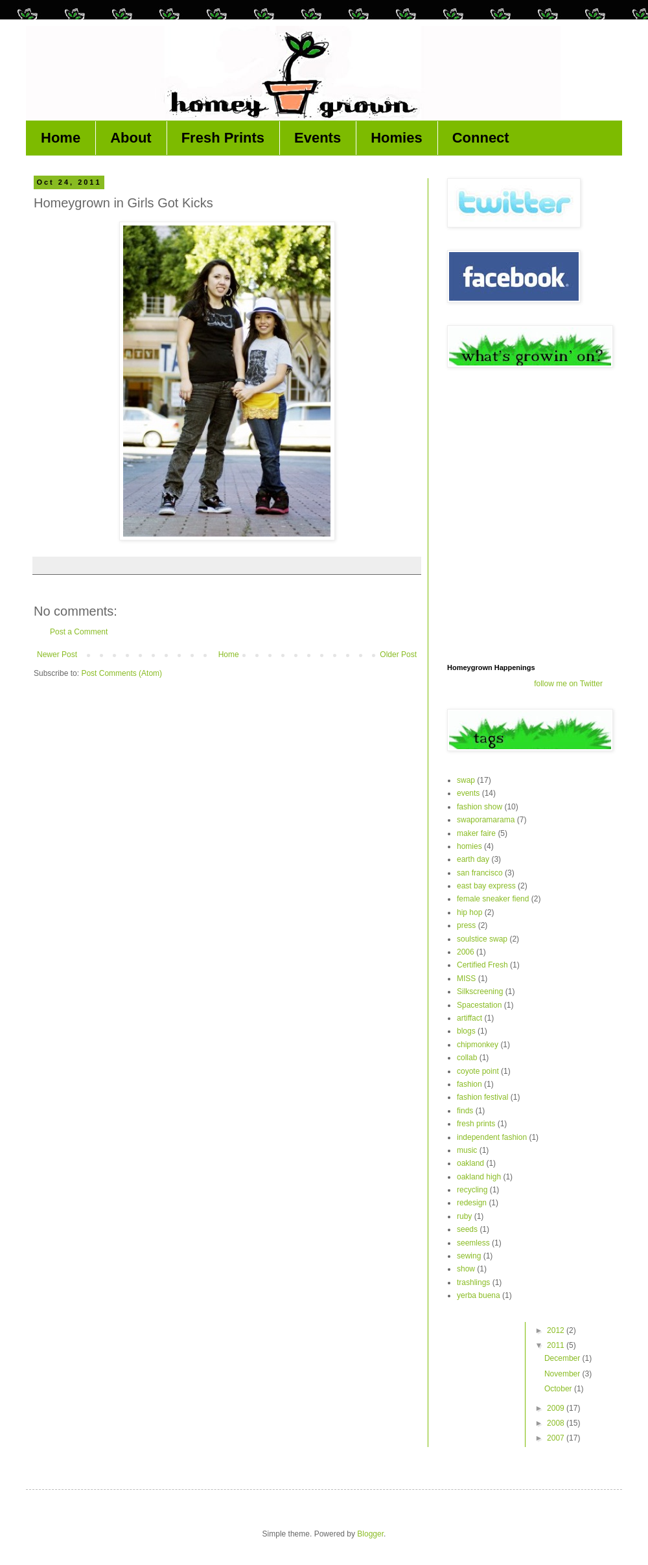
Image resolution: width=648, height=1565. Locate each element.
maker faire (476, 833)
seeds (467, 1229)
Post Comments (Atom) (121, 673)
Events (317, 138)
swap (466, 780)
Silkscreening (480, 991)
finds (465, 1110)
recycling (472, 1189)
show (466, 1268)
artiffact (469, 1018)
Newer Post (57, 654)
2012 (556, 1330)
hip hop (469, 912)
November (563, 1373)
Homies (396, 138)
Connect (480, 138)
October (559, 1388)
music (467, 1150)
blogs (466, 1031)
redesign (472, 1202)
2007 (556, 1438)
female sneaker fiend (493, 898)
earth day (473, 859)
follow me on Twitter (568, 683)
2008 (556, 1423)
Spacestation (479, 1005)
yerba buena (478, 1295)
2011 (556, 1345)
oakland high (479, 1176)
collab (467, 1057)
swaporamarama (486, 819)
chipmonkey (477, 1044)
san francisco (480, 872)
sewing (469, 1255)
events (468, 793)
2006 (465, 951)
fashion (469, 1084)
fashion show (479, 806)
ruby (464, 1216)
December (563, 1358)
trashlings (473, 1282)
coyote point (478, 1071)
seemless (473, 1242)
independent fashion (492, 1137)
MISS (466, 978)
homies (469, 846)
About (131, 138)
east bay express (486, 885)
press (466, 925)
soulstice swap (482, 939)
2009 (556, 1408)
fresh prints (476, 1123)
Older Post (398, 654)
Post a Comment (79, 631)
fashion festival (482, 1097)
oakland (470, 1163)
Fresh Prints (222, 138)
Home (60, 138)
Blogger (370, 1533)
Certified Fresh (482, 964)
